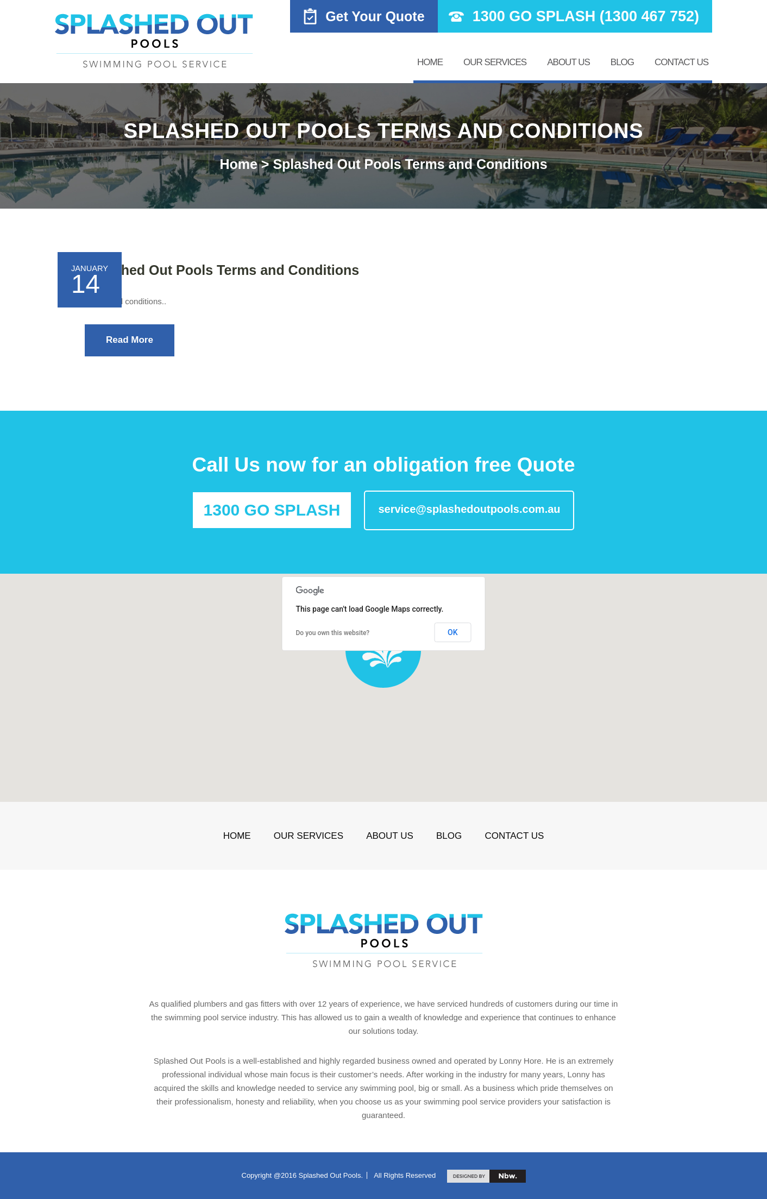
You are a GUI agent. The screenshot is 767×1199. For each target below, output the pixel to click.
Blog (622, 62)
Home (430, 62)
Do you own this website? (333, 633)
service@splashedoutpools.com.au (469, 509)
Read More (129, 340)
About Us (568, 62)
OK (453, 632)
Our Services (494, 62)
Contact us (681, 62)
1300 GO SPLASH (272, 510)
